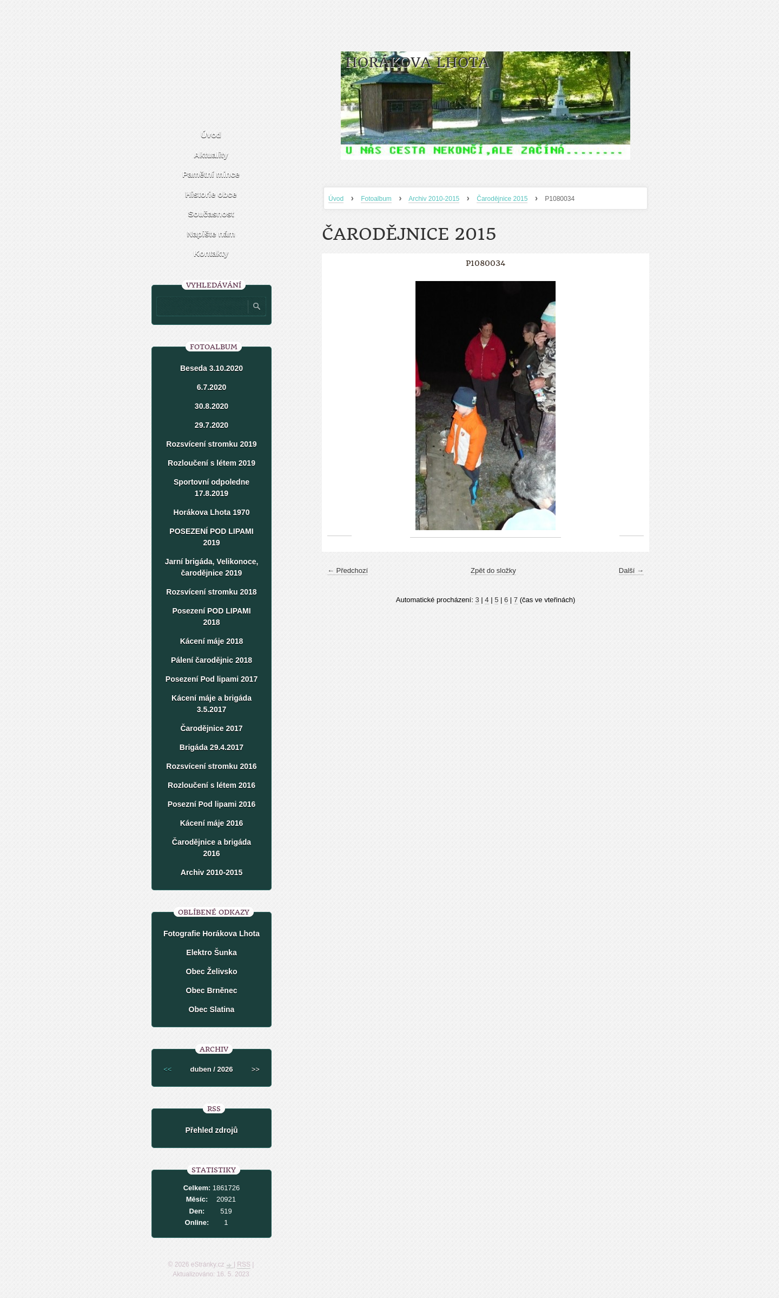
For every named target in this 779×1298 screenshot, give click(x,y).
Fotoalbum (376, 199)
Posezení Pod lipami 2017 (212, 679)
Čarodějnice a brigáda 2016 (211, 848)
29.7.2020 (211, 425)
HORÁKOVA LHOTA (417, 62)
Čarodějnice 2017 (211, 728)
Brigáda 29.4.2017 (211, 747)
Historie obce (210, 194)
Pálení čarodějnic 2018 (211, 660)
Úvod (336, 199)
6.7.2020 (212, 387)
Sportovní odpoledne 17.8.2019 (211, 488)
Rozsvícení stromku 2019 (211, 444)
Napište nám (211, 233)
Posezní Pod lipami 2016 (212, 804)
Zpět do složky (493, 570)
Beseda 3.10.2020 (211, 368)
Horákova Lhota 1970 (212, 512)
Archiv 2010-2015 (433, 199)
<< (167, 1069)
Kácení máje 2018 (211, 641)
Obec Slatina (212, 1009)
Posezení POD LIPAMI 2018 (211, 616)
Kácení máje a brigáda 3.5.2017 (211, 704)
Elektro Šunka (211, 952)
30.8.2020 (211, 406)
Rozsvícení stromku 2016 (211, 766)
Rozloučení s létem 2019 (211, 463)
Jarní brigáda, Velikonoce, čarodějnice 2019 (212, 567)
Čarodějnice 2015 (502, 199)
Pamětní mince (211, 174)
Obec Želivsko (211, 971)
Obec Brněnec (211, 990)
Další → (631, 570)
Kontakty (211, 253)
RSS (243, 1264)
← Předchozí (347, 570)
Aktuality (211, 154)
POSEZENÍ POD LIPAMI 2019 (211, 537)
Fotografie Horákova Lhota (211, 933)
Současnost (211, 213)
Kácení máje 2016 (211, 823)
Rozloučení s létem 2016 (211, 785)
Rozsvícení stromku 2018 (211, 592)
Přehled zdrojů (211, 1130)
